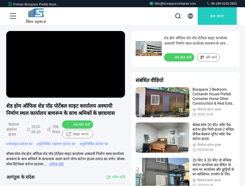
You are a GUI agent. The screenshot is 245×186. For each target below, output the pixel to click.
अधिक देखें (56, 164)
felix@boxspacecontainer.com (172, 3)
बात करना (217, 16)
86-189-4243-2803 (221, 3)
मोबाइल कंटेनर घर (20, 144)
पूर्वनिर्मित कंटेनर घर (95, 144)
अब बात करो (78, 124)
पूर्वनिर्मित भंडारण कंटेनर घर (57, 144)
